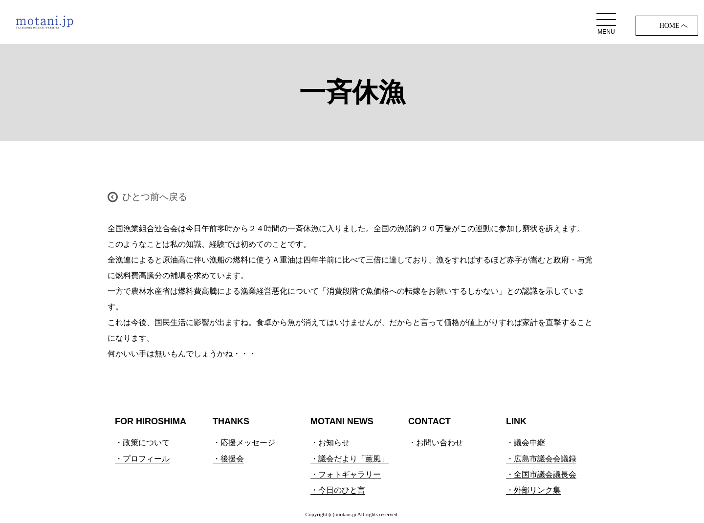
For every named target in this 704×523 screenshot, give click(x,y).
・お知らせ (330, 442)
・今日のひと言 (337, 490)
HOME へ (674, 25)
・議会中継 (525, 442)
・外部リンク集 (533, 490)
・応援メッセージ (244, 442)
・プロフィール (142, 459)
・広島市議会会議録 (541, 459)
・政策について (142, 442)
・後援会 (228, 459)
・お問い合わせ (435, 442)
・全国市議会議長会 (541, 474)
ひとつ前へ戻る (154, 197)
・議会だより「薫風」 (349, 459)
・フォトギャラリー (345, 474)
